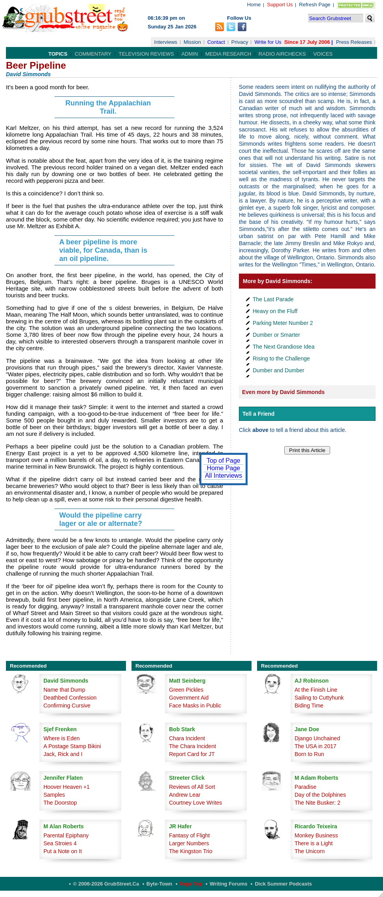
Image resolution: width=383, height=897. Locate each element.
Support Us (280, 5)
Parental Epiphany (65, 835)
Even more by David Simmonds (283, 392)
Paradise (305, 787)
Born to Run (309, 754)
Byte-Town (159, 884)
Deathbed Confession (70, 697)
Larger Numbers (189, 843)
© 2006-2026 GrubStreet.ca (106, 884)
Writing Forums (229, 884)
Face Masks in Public (195, 705)
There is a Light (314, 843)
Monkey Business (316, 835)
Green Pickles (186, 690)
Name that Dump (64, 690)
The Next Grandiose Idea (283, 346)
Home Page (223, 468)
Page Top (191, 884)
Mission (192, 42)
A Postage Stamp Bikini (72, 746)
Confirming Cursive (66, 705)
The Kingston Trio (190, 851)
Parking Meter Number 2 (283, 323)
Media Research (228, 54)
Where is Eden (61, 738)
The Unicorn (310, 851)
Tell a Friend (258, 414)
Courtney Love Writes (195, 802)
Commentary (93, 54)
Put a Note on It (62, 851)
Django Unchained (317, 738)
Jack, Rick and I (63, 754)
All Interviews (223, 475)
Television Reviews (146, 54)
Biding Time (309, 705)
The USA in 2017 (315, 746)
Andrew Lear (184, 795)
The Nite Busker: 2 (317, 802)
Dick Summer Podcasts (283, 884)
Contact (216, 42)
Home (254, 5)
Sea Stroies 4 (60, 843)
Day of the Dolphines (320, 795)
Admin (189, 54)
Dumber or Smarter (276, 335)
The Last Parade (273, 299)
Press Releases (354, 42)
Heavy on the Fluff (275, 311)
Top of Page (223, 460)
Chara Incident (187, 738)
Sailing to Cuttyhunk (319, 697)
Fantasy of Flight (189, 835)
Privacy (239, 42)
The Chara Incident (192, 746)
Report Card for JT (192, 754)
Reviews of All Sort (192, 787)
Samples (54, 795)
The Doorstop (60, 802)
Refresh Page (314, 5)
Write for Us (267, 42)
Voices (322, 54)
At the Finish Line (316, 690)
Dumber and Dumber (278, 370)
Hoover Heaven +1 (66, 787)
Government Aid (188, 697)
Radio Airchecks (282, 54)
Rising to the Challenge (281, 358)
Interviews (165, 42)
